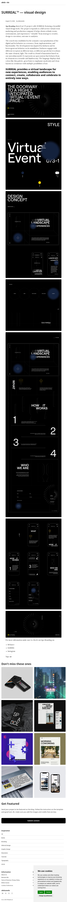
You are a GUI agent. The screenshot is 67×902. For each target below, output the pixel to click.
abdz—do (5, 2)
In (5, 893)
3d (2, 834)
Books (3, 838)
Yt (8, 893)
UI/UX (3, 864)
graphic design (5, 849)
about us (4, 875)
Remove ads (5, 877)
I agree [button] (41, 892)
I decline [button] (48, 892)
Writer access (5, 883)
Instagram (11, 651)
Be (2, 893)
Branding (4, 841)
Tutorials (3, 857)
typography (4, 860)
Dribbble (11, 648)
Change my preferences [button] (45, 895)
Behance (11, 645)
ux (11, 657)
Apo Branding (10, 26)
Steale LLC (10, 899)
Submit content (33, 821)
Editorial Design (6, 845)
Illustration (4, 853)
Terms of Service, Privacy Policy (10, 880)
